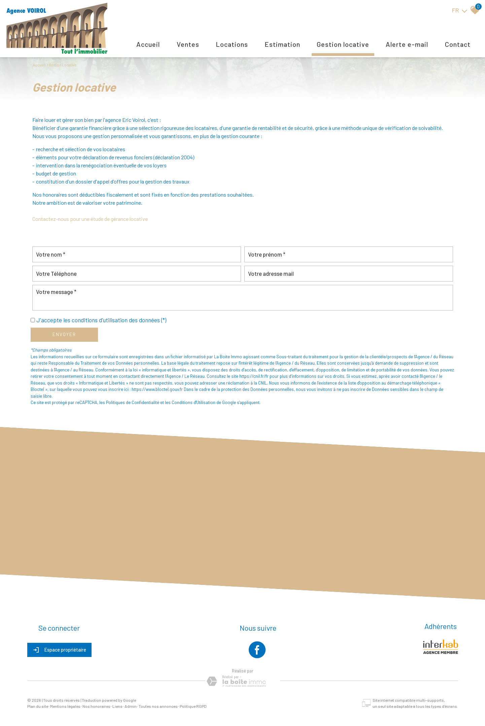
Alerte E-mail (407, 44)
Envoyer (64, 334)
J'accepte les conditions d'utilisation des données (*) (101, 320)
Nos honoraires (96, 706)
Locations (232, 44)
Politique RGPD (193, 706)
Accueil (148, 44)
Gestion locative (343, 44)
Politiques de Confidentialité (132, 402)
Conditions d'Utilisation (193, 402)
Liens (117, 706)
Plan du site (37, 706)
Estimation (282, 44)
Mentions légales (65, 706)
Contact (458, 44)
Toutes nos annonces (158, 706)
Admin (131, 706)
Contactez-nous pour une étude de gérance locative (90, 219)
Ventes (188, 44)
